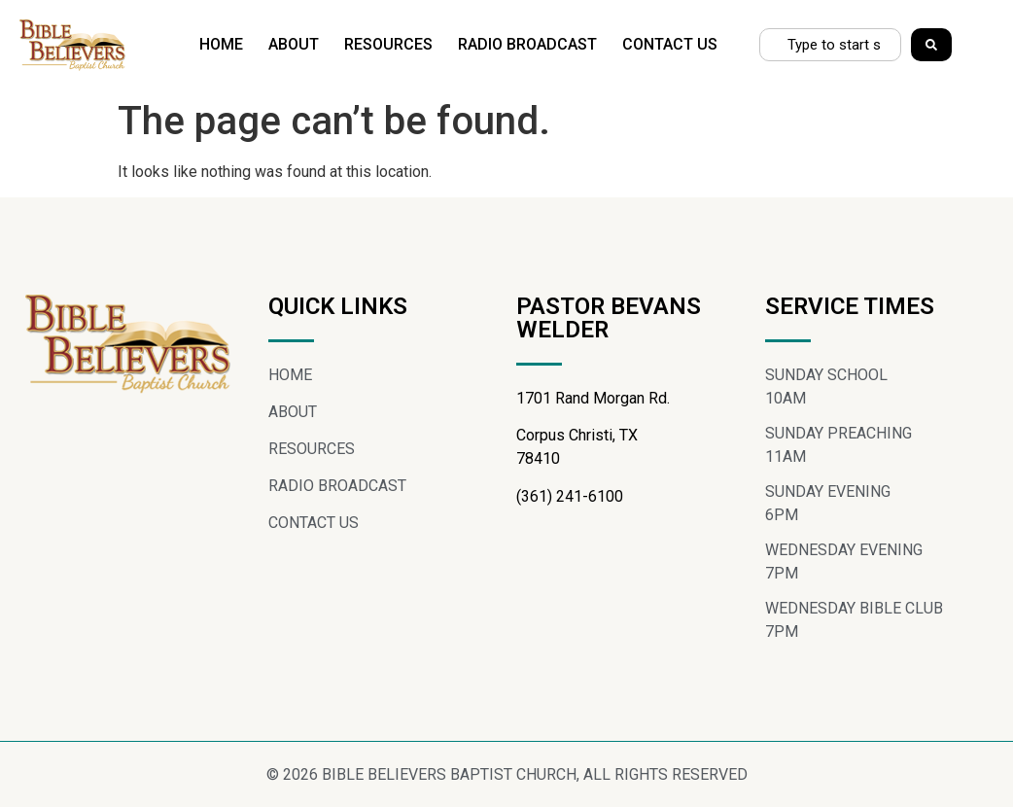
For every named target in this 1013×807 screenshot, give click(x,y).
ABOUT (293, 44)
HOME (221, 44)
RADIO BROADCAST (527, 44)
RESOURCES (388, 44)
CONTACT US (669, 44)
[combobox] (830, 44)
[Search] (931, 44)
